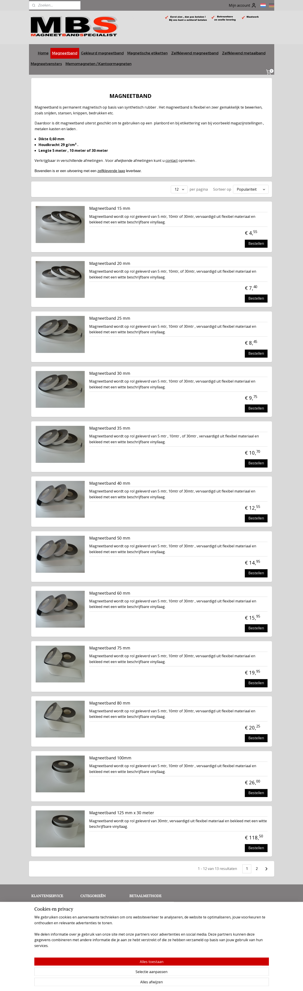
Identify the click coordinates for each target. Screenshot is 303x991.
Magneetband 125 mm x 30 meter (121, 811)
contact (171, 160)
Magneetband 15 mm (109, 207)
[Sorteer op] (250, 188)
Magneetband (64, 53)
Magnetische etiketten (147, 53)
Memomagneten (93, 923)
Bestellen (256, 242)
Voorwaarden (59, 908)
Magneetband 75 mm (109, 647)
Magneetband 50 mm (109, 537)
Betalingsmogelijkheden (51, 928)
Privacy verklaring (45, 913)
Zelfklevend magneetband (194, 53)
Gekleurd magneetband (102, 53)
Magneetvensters (46, 64)
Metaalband (90, 918)
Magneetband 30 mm (109, 372)
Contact (38, 903)
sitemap (140, 983)
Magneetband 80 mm (109, 702)
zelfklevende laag (111, 171)
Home (43, 53)
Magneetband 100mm (110, 756)
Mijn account (242, 5)
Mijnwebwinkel (205, 983)
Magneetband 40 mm (109, 482)
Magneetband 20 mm (109, 262)
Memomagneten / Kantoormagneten (99, 64)
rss (149, 983)
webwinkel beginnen (166, 983)
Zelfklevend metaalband (244, 53)
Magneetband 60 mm (109, 592)
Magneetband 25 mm (109, 317)
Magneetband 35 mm (109, 427)
